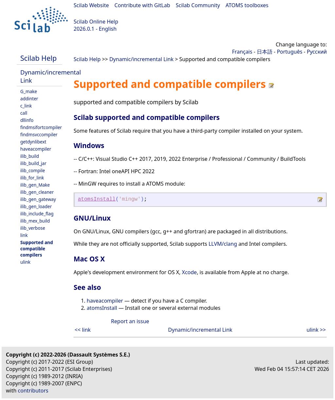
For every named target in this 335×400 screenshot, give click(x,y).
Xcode (189, 272)
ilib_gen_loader (36, 206)
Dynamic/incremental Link (141, 59)
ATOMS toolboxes (247, 5)
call (23, 113)
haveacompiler (35, 149)
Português (289, 51)
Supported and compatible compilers (36, 248)
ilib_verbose (32, 228)
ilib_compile (32, 170)
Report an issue (130, 321)
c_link (26, 106)
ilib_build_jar (33, 163)
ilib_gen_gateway (38, 199)
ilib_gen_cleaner (37, 192)
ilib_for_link (32, 178)
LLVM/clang (222, 243)
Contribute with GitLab (142, 5)
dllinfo (26, 120)
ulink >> (316, 329)
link (24, 235)
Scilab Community (198, 5)
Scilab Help (38, 58)
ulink (25, 262)
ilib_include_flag (37, 213)
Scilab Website (91, 5)
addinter (29, 98)
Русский (317, 51)
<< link (83, 329)
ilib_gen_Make (35, 185)
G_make (28, 91)
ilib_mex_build (35, 221)
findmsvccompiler (39, 134)
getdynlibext (33, 142)
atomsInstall (96, 199)
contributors (33, 390)
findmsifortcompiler (41, 127)
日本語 (265, 51)
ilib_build (29, 156)
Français (242, 51)
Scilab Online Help (96, 21)
